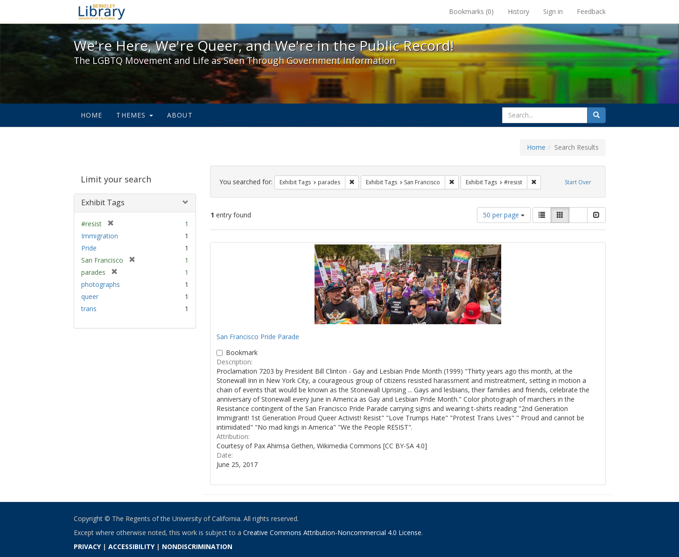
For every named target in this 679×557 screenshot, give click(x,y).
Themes (134, 115)
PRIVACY (87, 546)
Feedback (591, 11)
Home (92, 115)
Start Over (578, 182)
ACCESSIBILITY (131, 546)
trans (89, 308)
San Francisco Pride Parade (258, 336)
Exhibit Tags (103, 202)
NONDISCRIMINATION (197, 546)
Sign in (553, 11)
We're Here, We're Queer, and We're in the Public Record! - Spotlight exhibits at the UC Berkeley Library (102, 11)
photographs (100, 284)
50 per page (504, 214)
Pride (89, 248)
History (518, 11)
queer (89, 296)
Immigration (99, 235)
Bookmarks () (471, 11)
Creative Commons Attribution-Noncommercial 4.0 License (332, 532)
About (180, 115)
